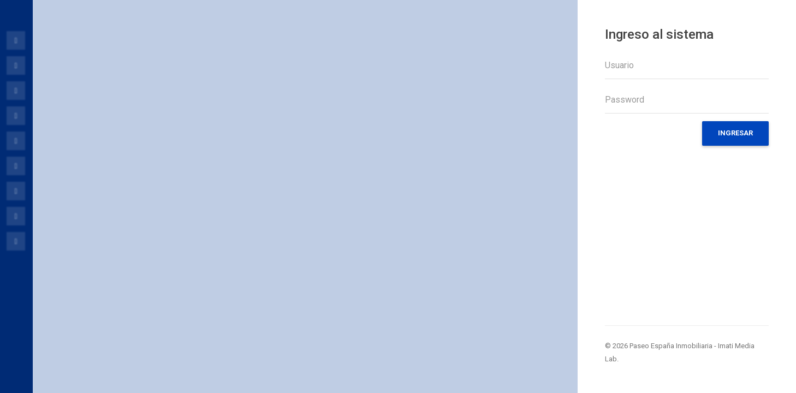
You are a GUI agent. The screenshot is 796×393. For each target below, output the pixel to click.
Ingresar (735, 133)
